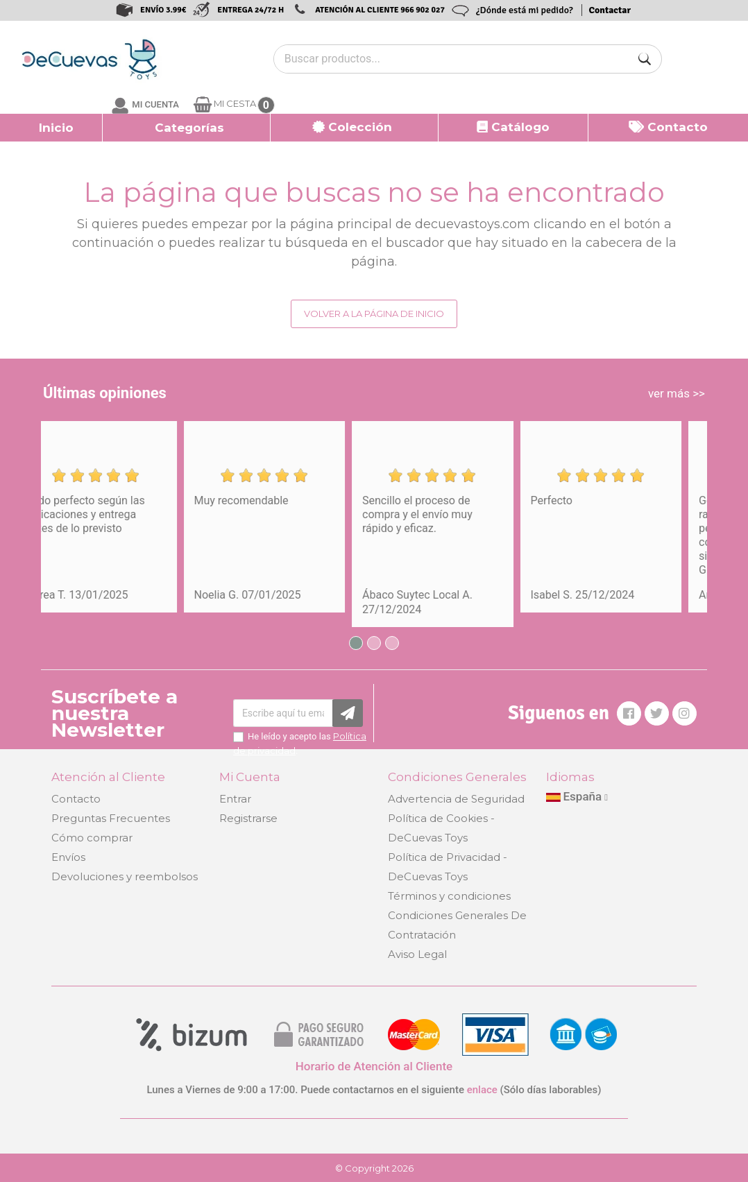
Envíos (68, 857)
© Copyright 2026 (374, 1168)
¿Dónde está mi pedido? (524, 10)
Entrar (235, 798)
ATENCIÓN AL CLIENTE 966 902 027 (380, 10)
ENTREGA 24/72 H (250, 10)
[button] (187, 128)
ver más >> (676, 393)
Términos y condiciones (449, 895)
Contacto (76, 798)
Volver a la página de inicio (374, 313)
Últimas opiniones (105, 393)
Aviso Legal (417, 954)
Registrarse (248, 818)
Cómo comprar (92, 837)
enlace (482, 1090)
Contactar (610, 10)
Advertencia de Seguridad (456, 798)
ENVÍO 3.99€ (163, 10)
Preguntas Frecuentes (110, 818)
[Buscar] (644, 59)
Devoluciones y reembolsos (124, 876)
